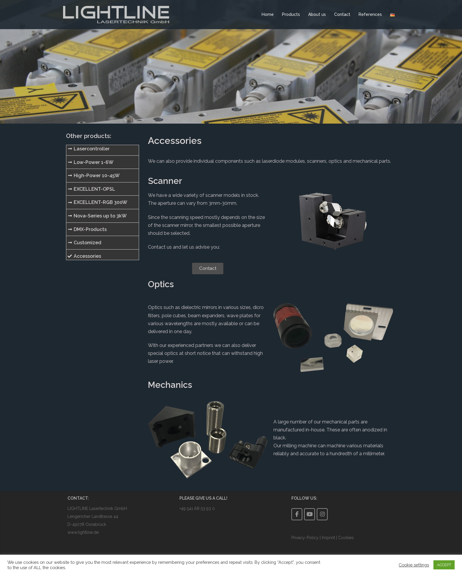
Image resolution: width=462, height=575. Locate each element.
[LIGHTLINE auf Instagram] (322, 514)
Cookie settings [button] (414, 564)
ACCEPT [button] (444, 565)
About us (317, 14)
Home (268, 14)
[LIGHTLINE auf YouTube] (309, 514)
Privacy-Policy (305, 537)
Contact (342, 14)
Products (291, 14)
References (370, 14)
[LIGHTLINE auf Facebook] (296, 514)
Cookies (346, 537)
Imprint (328, 537)
